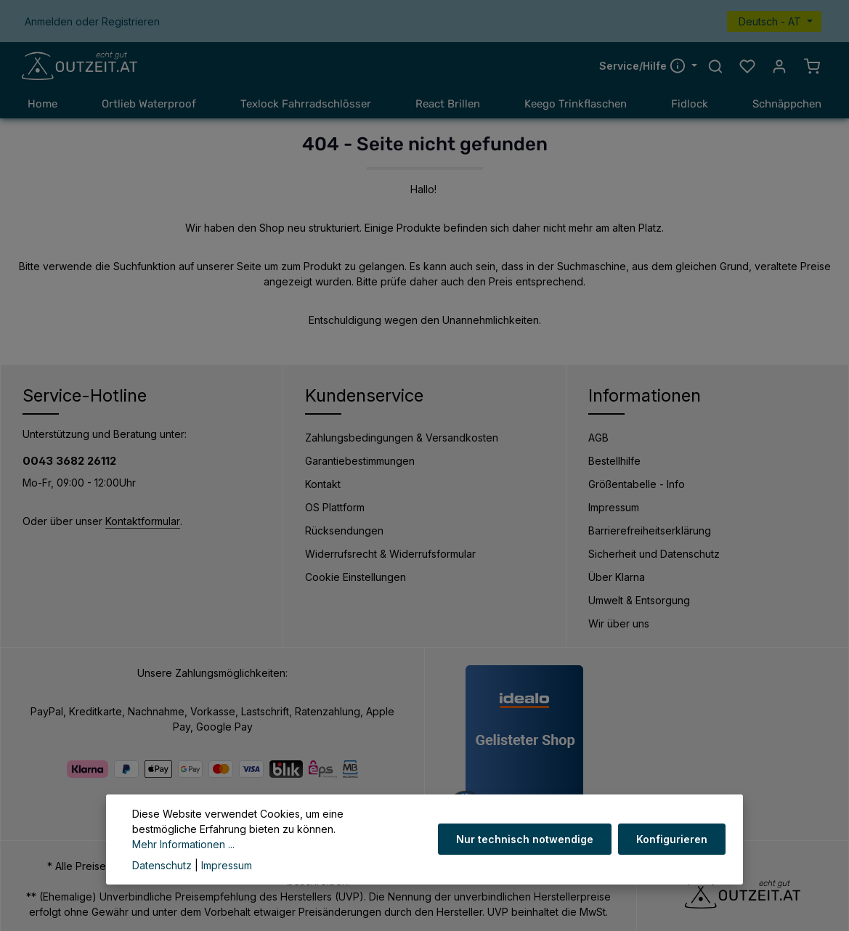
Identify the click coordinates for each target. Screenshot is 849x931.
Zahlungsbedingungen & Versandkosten (401, 437)
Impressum (613, 507)
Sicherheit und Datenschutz (654, 554)
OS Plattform (335, 507)
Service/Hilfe (643, 65)
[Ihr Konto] (779, 66)
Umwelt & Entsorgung (639, 600)
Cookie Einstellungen (355, 577)
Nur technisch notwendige (525, 839)
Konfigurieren (671, 839)
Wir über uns (618, 623)
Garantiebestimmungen (360, 461)
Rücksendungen (344, 530)
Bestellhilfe (614, 461)
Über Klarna (616, 577)
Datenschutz (162, 865)
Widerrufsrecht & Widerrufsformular (390, 554)
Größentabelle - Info (636, 484)
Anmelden (49, 21)
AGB (598, 437)
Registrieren (131, 21)
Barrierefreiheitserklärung (649, 530)
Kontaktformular (142, 521)
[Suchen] (715, 66)
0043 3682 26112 (69, 461)
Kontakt (323, 484)
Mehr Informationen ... (183, 844)
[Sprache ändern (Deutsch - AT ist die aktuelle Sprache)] (774, 21)
